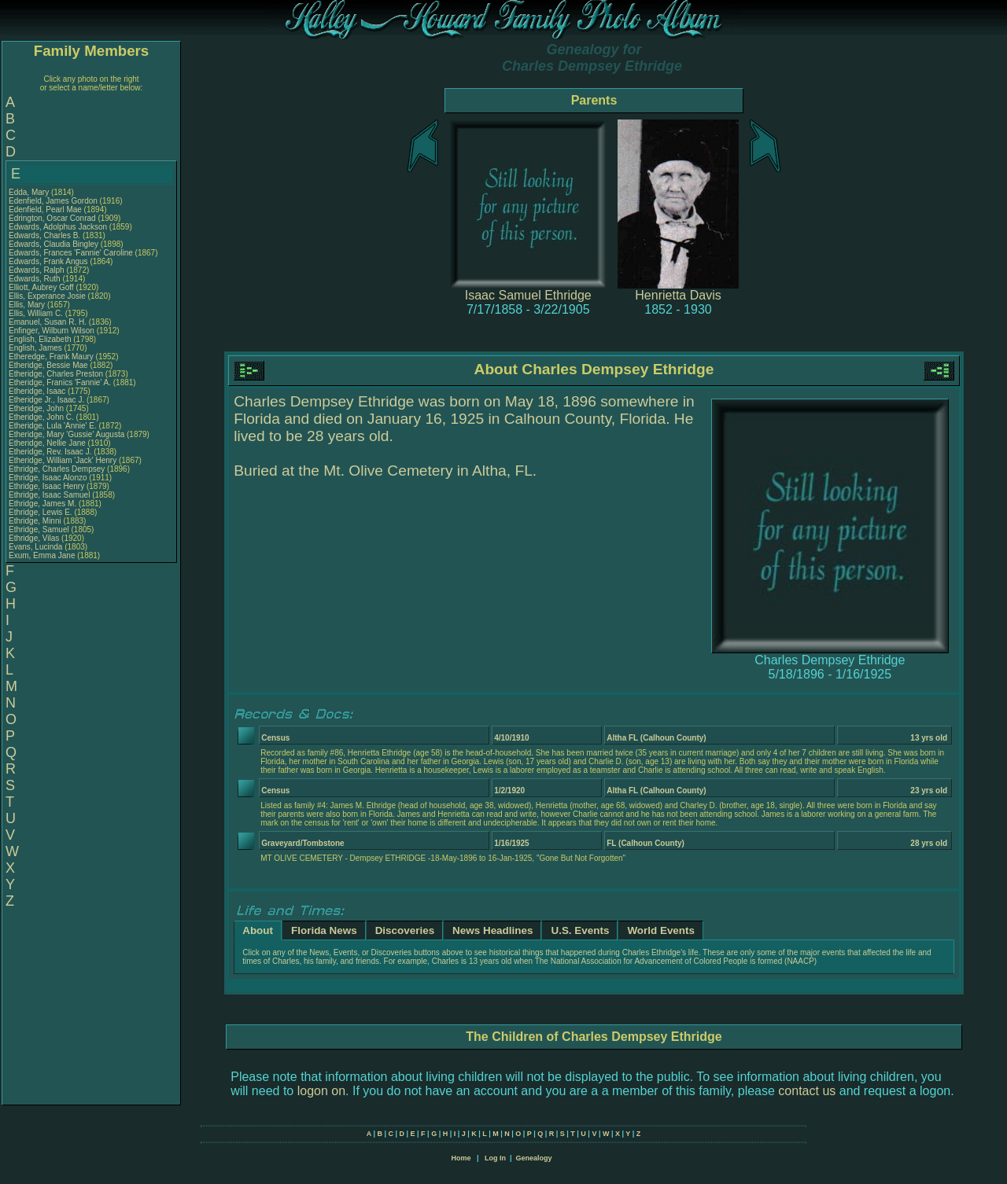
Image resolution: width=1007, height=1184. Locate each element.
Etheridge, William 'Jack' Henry (62, 460)
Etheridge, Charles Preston (56, 374)
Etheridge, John (37, 408)
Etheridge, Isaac (38, 391)
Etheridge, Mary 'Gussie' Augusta (66, 434)
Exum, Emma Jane (42, 555)
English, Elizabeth (41, 339)
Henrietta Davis (678, 295)
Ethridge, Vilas (35, 538)
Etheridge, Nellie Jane (47, 443)
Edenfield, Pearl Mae (45, 209)
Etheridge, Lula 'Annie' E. (53, 425)
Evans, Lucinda (37, 546)
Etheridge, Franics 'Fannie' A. (60, 382)
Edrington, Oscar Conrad (52, 218)
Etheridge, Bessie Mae (48, 365)
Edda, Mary (30, 192)
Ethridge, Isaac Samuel (49, 495)
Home (460, 1158)
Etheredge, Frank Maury (51, 356)
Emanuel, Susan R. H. (48, 322)
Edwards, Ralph (37, 270)
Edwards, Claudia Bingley (53, 244)
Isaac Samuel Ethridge (528, 295)
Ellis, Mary (28, 304)
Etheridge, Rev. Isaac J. (50, 451)
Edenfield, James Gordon (53, 201)
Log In (495, 1158)
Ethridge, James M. (42, 503)
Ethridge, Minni (36, 521)
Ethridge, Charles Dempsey (57, 469)
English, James (37, 348)
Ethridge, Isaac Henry (46, 486)
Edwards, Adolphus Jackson (58, 226)
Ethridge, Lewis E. (40, 512)
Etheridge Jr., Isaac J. (46, 399)
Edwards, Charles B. (44, 235)
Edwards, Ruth (35, 278)
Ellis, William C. (36, 313)
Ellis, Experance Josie (47, 296)
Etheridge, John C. (41, 417)
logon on (321, 1091)
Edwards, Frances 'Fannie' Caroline (71, 252)
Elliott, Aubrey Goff (41, 287)
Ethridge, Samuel (40, 529)
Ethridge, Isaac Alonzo (48, 477)
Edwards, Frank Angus (48, 261)
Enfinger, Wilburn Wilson (51, 330)
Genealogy (534, 1158)
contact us (806, 1091)
